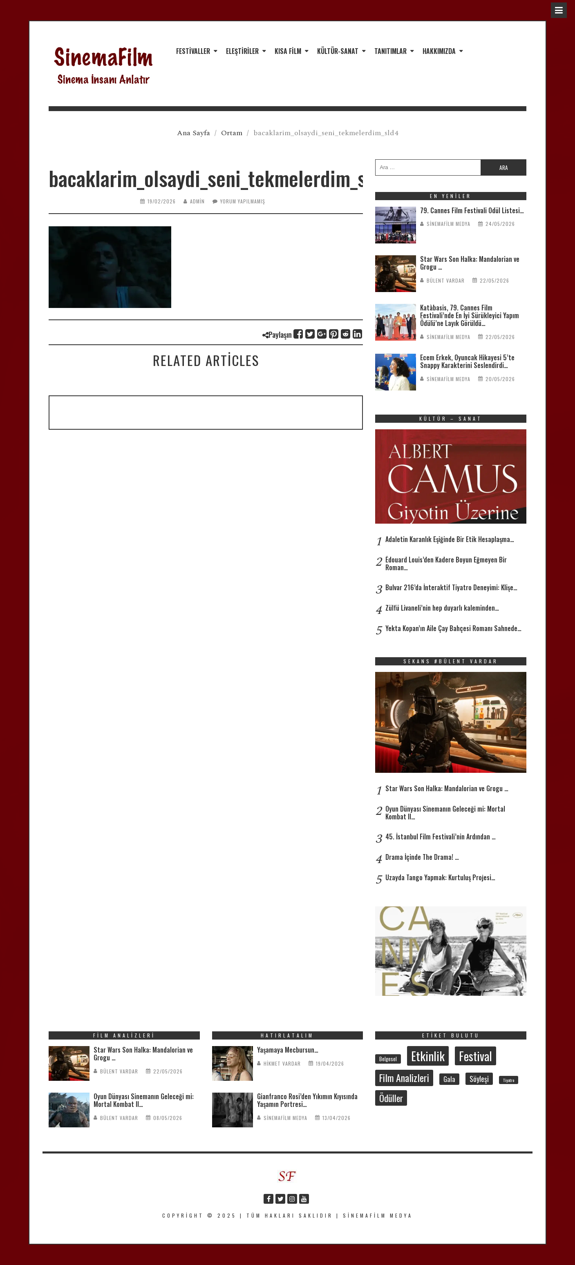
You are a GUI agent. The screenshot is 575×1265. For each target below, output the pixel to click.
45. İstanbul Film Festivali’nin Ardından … (440, 836)
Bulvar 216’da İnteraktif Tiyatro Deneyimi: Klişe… (451, 587)
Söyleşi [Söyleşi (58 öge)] (479, 1078)
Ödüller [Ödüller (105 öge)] (391, 1098)
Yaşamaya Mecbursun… (287, 1050)
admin (197, 201)
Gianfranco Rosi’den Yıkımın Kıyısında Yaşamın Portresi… (307, 1100)
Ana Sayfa (193, 132)
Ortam (231, 132)
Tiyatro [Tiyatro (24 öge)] (508, 1080)
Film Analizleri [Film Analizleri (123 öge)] (404, 1078)
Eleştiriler (242, 51)
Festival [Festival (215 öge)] (475, 1055)
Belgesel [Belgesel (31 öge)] (388, 1059)
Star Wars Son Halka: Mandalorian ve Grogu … (469, 263)
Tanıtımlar (390, 51)
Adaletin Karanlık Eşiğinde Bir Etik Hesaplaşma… (449, 539)
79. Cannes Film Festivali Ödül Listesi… (472, 210)
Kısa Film (288, 51)
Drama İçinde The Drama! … (422, 857)
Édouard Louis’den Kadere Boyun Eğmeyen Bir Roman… (446, 563)
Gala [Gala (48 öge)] (449, 1079)
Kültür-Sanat (337, 51)
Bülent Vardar (446, 280)
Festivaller (193, 51)
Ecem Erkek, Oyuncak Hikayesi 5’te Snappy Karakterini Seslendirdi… (467, 361)
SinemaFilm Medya (448, 223)
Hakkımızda (439, 51)
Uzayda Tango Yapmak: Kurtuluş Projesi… (440, 877)
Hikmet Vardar (282, 1063)
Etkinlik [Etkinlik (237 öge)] (428, 1055)
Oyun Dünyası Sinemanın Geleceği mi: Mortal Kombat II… (445, 812)
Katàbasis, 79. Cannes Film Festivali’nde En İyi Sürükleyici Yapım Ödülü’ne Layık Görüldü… (469, 315)
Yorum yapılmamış (242, 201)
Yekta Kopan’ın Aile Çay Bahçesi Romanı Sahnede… (453, 628)
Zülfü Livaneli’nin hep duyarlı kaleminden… (442, 608)
